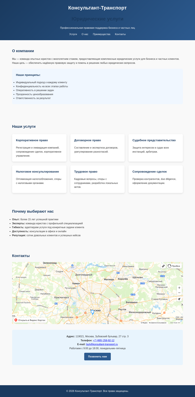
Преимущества (101, 34)
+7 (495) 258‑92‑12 (103, 340)
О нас (85, 34)
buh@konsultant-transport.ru (102, 344)
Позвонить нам (97, 356)
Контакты (120, 34)
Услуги (73, 34)
